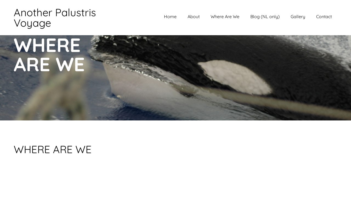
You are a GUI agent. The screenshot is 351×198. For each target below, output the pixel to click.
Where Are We (225, 16)
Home (170, 16)
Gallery (298, 16)
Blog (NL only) (265, 16)
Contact (324, 16)
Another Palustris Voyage (55, 17)
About (194, 16)
